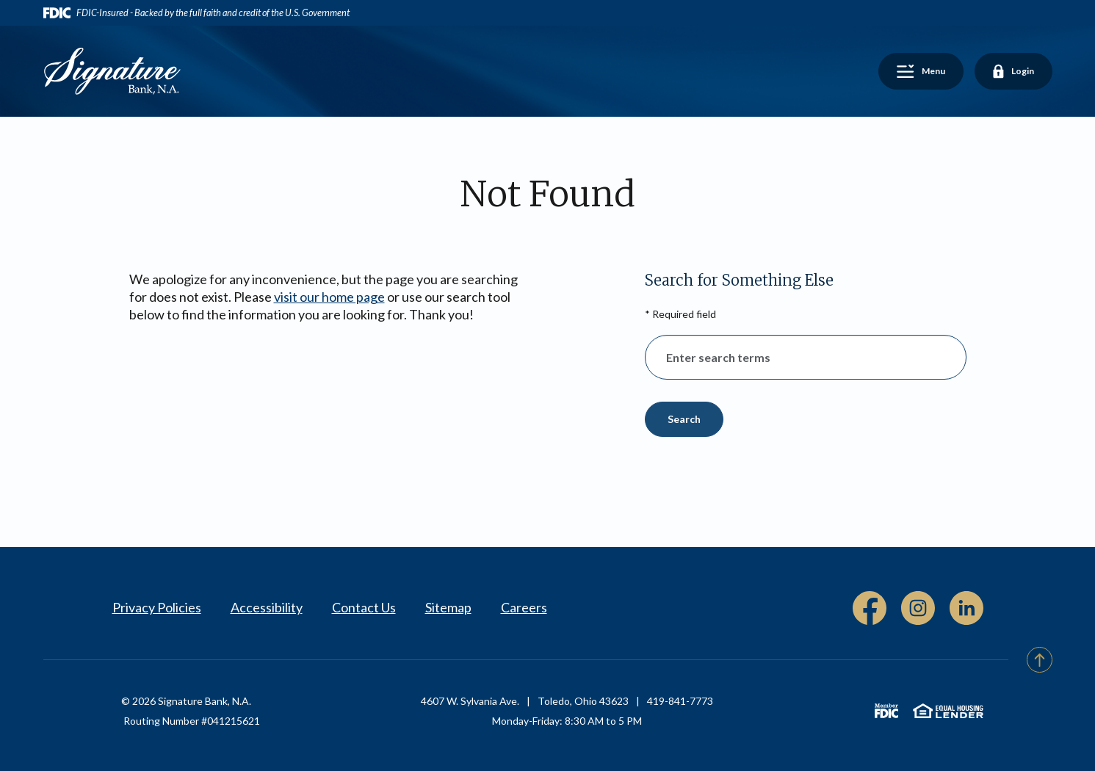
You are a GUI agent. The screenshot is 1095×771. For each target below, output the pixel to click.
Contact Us (364, 607)
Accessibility (267, 607)
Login (1013, 72)
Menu (927, 73)
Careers (524, 607)
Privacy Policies (156, 607)
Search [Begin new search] (684, 419)
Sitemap (448, 607)
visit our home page (329, 297)
